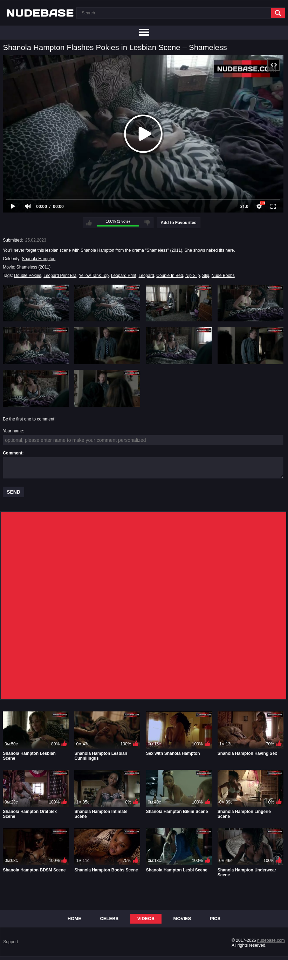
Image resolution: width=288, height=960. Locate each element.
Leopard (146, 275)
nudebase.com (271, 940)
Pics (215, 918)
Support (10, 941)
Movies (182, 918)
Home (74, 918)
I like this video (89, 222)
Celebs (109, 918)
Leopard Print (123, 275)
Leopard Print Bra (59, 275)
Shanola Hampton (38, 258)
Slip (205, 275)
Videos (146, 918)
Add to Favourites (179, 222)
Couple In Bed (169, 275)
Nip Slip (192, 275)
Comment (12, 453)
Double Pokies (27, 275)
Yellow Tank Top (94, 275)
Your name (13, 431)
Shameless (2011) (33, 267)
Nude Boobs (223, 275)
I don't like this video (147, 222)
